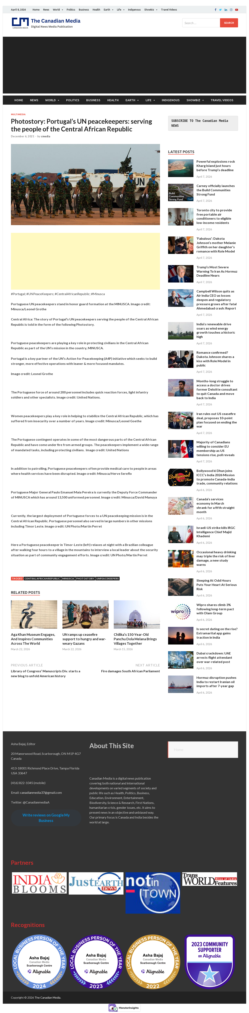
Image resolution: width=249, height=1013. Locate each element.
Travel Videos (169, 9)
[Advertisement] (124, 65)
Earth (107, 9)
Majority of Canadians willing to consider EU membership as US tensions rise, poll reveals (215, 448)
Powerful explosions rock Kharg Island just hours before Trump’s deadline (215, 165)
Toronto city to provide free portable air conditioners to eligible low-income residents (214, 216)
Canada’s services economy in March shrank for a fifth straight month (215, 505)
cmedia (45, 136)
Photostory (85, 578)
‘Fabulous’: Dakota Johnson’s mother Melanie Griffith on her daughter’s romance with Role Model (216, 244)
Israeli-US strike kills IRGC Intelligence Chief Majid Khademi (215, 532)
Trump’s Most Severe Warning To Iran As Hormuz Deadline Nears (216, 271)
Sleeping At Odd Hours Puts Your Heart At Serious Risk (216, 584)
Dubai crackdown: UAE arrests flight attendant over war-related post (214, 657)
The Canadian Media (47, 997)
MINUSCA (68, 578)
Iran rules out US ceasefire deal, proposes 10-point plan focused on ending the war (216, 420)
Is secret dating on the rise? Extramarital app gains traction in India (217, 633)
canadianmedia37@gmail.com (41, 792)
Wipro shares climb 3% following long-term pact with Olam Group (215, 609)
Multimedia (18, 114)
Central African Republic (42, 578)
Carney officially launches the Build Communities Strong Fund (215, 190)
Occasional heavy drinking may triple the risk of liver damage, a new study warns (216, 558)
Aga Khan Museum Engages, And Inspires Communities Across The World (33, 639)
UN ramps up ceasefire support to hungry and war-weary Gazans (84, 639)
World (56, 9)
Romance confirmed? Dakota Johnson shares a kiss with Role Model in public (215, 358)
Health (96, 9)
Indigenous (134, 9)
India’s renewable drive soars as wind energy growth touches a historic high (215, 330)
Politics (71, 9)
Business (84, 9)
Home (36, 9)
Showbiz (149, 9)
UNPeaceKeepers (107, 578)
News (46, 9)
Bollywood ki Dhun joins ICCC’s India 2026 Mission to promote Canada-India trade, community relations (217, 477)
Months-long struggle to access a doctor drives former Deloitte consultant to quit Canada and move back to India (216, 389)
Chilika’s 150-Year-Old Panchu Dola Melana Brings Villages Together (135, 639)
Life (119, 9)
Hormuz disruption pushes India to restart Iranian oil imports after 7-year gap (216, 682)
